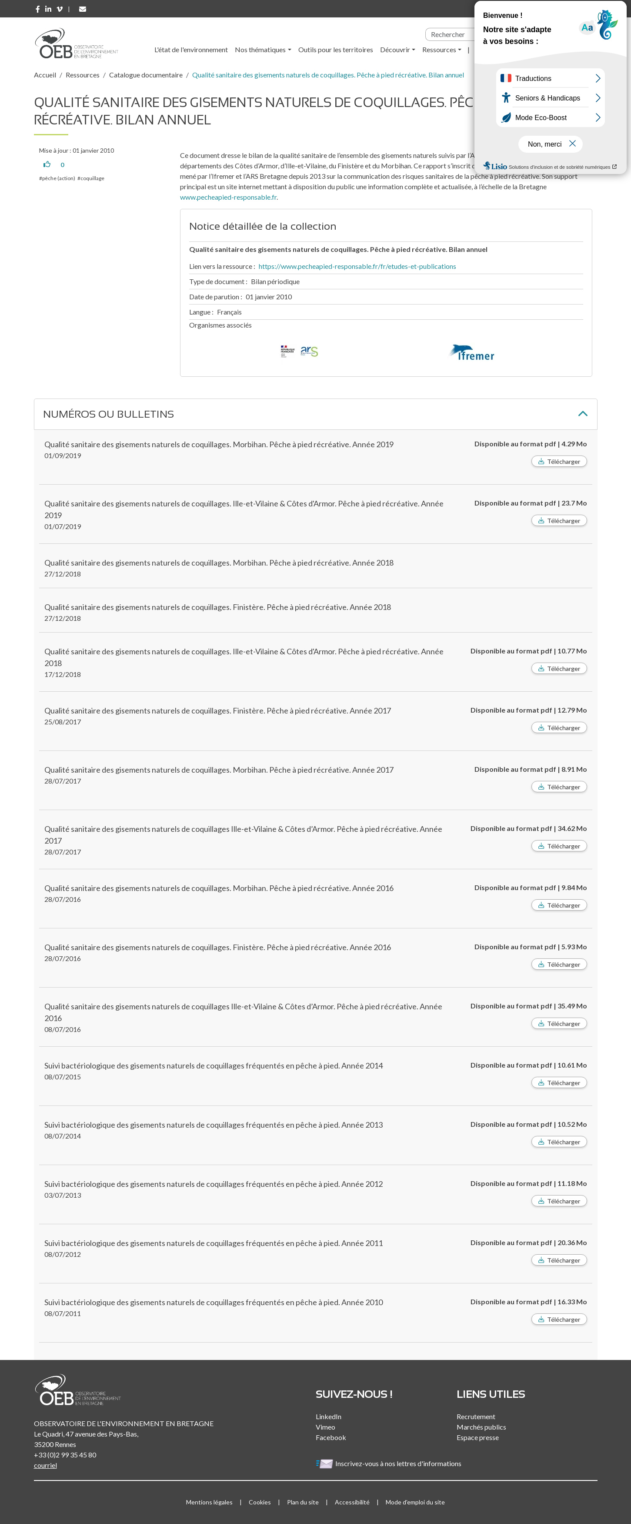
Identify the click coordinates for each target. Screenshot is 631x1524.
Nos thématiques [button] (260, 49)
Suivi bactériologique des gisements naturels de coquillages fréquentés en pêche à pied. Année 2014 (213, 1065)
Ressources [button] (439, 49)
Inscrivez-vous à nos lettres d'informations (389, 1463)
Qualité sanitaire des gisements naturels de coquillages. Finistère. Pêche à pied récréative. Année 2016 (217, 947)
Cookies (260, 1502)
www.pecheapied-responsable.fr (228, 197)
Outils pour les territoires (335, 49)
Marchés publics (481, 1427)
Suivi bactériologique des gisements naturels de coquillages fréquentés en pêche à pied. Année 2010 (213, 1302)
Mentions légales (209, 1502)
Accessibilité (352, 1502)
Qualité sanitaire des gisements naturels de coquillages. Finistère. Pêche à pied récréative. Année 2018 (217, 607)
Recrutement (476, 1416)
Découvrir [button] (395, 49)
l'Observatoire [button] (498, 49)
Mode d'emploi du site (415, 1502)
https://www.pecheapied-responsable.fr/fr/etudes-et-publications (357, 266)
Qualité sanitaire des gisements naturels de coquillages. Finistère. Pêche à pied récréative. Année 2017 (217, 710)
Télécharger (563, 461)
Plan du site (303, 1502)
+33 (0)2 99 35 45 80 (65, 1454)
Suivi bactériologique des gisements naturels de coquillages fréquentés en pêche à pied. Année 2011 (213, 1243)
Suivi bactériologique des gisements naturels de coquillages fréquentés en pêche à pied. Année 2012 (213, 1184)
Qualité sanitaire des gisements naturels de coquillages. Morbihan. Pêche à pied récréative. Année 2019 (219, 444)
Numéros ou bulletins (108, 414)
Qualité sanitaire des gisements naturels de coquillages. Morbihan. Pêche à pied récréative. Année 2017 (219, 769)
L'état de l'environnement (191, 49)
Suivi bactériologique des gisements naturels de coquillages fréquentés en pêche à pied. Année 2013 (213, 1124)
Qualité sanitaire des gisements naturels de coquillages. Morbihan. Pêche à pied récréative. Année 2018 (219, 562)
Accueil (45, 74)
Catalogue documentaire (146, 74)
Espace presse (478, 1437)
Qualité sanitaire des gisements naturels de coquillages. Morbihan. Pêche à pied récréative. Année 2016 (219, 888)
